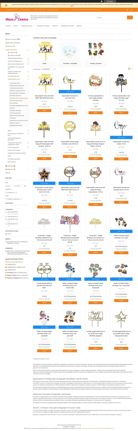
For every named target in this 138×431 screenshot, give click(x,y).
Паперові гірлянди (15, 110)
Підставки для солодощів (17, 93)
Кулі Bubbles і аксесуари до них (16, 67)
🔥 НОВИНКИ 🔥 (12, 52)
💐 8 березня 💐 (10, 169)
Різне (9, 156)
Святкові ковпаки (15, 113)
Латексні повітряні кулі (15, 61)
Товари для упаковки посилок (17, 153)
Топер (44, 63)
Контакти (55, 26)
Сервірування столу (14, 79)
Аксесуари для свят (13, 76)
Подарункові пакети (16, 125)
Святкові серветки (15, 95)
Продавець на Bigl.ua (69, 426)
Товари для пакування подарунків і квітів (15, 143)
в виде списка (132, 69)
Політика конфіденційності (106, 428)
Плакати (12, 108)
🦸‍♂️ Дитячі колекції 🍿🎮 (12, 39)
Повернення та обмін (67, 26)
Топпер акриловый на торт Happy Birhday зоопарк (95, 98)
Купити (44, 110)
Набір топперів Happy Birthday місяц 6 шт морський (95, 285)
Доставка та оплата (43, 26)
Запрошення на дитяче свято (19, 120)
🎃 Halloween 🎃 (10, 166)
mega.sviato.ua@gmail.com (15, 262)
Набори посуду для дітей (17, 90)
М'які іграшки (12, 162)
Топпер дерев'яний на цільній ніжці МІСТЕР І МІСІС (44, 285)
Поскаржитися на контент (90, 428)
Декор (10, 130)
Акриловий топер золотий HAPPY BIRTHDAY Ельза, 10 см (70, 190)
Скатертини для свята (16, 88)
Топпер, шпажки (95, 63)
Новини (7, 173)
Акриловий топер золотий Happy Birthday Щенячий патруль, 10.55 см (44, 144)
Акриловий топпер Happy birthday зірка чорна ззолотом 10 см (44, 190)
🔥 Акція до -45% (10, 46)
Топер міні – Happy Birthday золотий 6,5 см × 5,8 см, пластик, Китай (95, 238)
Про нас (15, 26)
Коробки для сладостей (17, 85)
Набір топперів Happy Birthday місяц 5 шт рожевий (44, 333)
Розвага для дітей (13, 147)
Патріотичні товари (14, 150)
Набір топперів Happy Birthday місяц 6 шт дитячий (70, 333)
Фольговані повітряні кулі (15, 64)
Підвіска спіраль (15, 123)
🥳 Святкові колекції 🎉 (12, 43)
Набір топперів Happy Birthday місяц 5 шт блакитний (70, 285)
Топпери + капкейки (70, 63)
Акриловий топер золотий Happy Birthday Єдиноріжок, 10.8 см (95, 190)
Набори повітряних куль (15, 58)
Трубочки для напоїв (16, 100)
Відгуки (79, 26)
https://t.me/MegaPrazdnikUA (28, 278)
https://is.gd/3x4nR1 (22, 275)
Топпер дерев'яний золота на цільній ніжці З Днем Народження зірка (121, 333)
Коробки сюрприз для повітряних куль (14, 72)
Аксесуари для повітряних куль (16, 134)
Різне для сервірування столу (19, 105)
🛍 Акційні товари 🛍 (14, 55)
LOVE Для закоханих (14, 159)
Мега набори (14, 103)
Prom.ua (78, 425)
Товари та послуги (26, 26)
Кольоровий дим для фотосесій (14, 139)
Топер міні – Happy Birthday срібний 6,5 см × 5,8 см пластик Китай (44, 238)
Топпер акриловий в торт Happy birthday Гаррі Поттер (121, 98)
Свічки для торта (15, 83)
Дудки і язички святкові (17, 115)
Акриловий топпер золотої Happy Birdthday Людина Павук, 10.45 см (95, 144)
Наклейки (13, 118)
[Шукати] (130, 17)
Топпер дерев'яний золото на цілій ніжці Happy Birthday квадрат (95, 333)
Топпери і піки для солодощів (18, 98)
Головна (7, 26)
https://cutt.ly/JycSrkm (20, 272)
